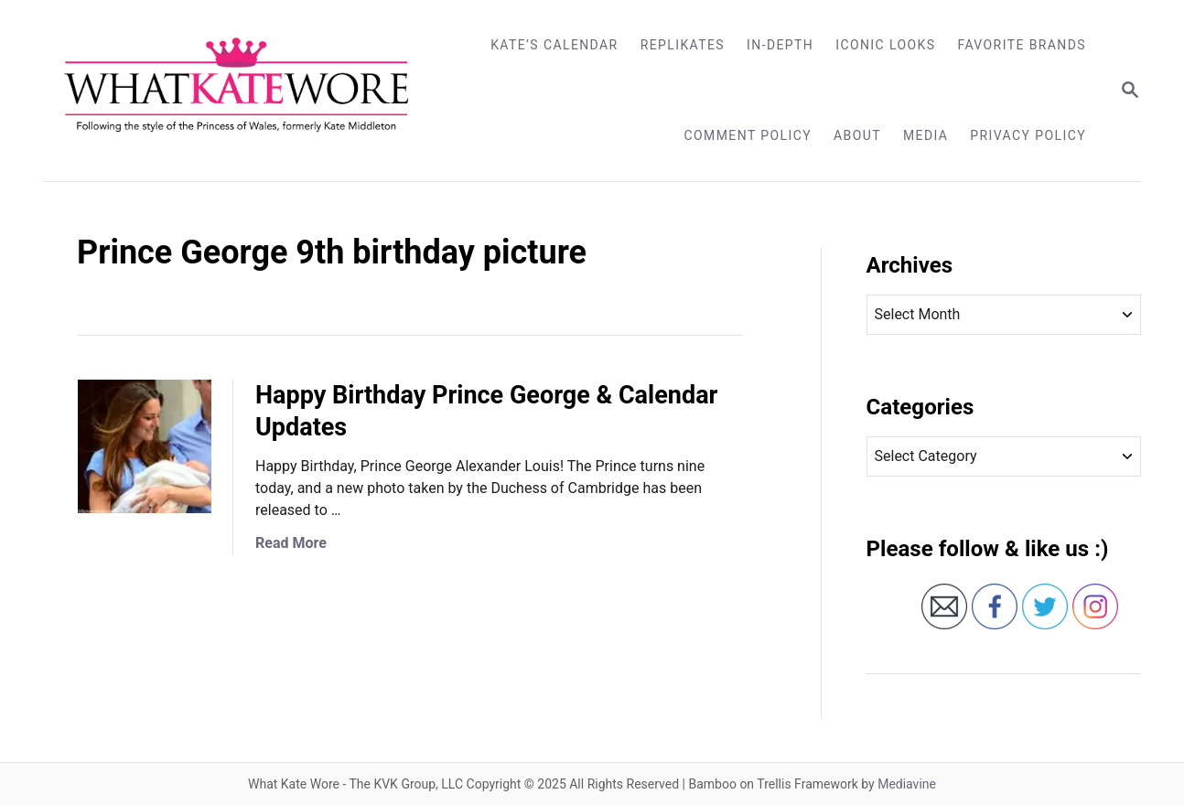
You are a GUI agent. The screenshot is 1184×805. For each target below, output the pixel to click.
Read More (291, 543)
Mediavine (906, 784)
